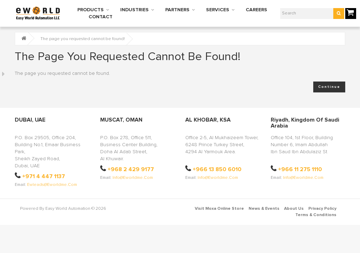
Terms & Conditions (315, 209)
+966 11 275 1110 (300, 169)
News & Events (264, 202)
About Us (294, 202)
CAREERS (256, 9)
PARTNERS (177, 9)
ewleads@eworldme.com (52, 178)
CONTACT (100, 16)
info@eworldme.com (132, 171)
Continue (329, 87)
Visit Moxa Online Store (219, 202)
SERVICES (217, 9)
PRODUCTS (90, 9)
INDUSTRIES (134, 9)
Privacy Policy (322, 202)
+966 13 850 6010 (217, 163)
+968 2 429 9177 (131, 163)
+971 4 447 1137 (43, 170)
